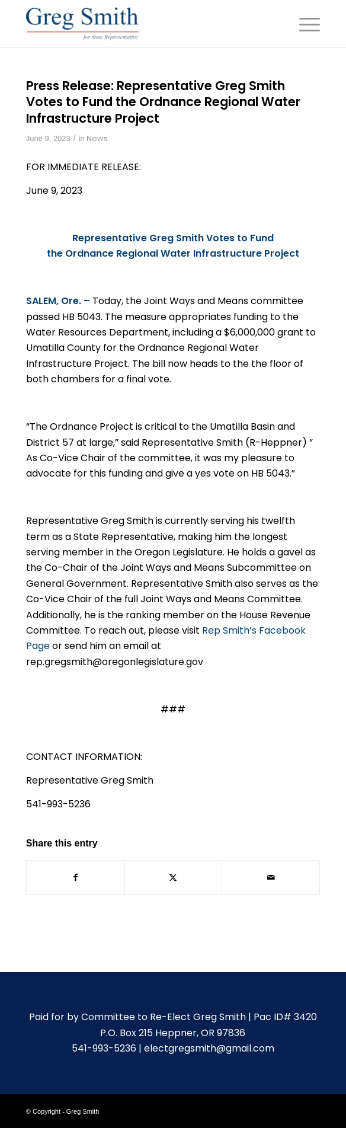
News (97, 138)
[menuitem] (303, 23)
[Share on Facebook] (75, 877)
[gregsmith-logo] (143, 23)
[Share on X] (173, 877)
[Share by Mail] (270, 877)
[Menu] (303, 23)
